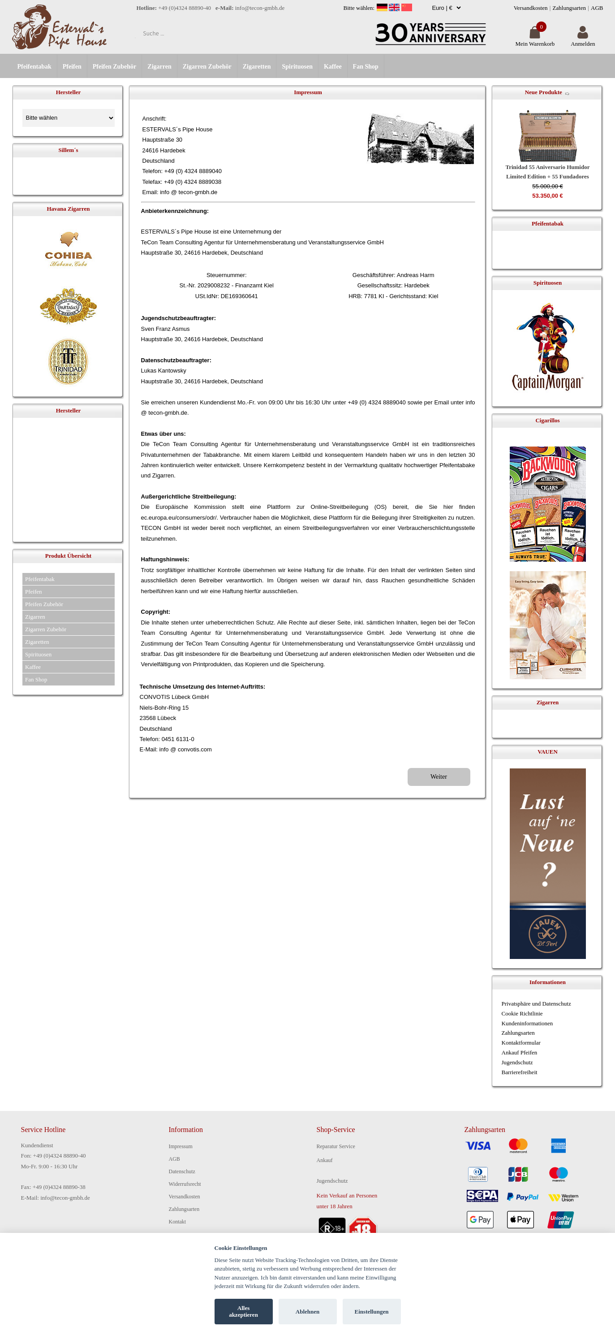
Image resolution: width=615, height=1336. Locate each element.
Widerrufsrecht (185, 1184)
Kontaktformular (521, 1042)
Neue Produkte (543, 92)
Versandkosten (531, 7)
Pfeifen (72, 66)
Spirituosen (297, 66)
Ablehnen (307, 1311)
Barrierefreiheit (520, 1072)
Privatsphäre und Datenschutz (536, 1003)
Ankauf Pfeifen (520, 1052)
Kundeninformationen (527, 1023)
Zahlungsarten (569, 7)
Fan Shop (365, 66)
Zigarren (159, 66)
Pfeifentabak (34, 66)
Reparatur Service (336, 1146)
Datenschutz (182, 1171)
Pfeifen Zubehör (115, 66)
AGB (597, 7)
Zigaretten (257, 66)
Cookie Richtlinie (522, 1013)
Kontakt (177, 1222)
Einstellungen (372, 1311)
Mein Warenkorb (535, 40)
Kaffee (333, 66)
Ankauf (325, 1160)
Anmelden (583, 40)
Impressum (181, 1146)
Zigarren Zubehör (207, 66)
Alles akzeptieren (243, 1312)
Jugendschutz (517, 1062)
